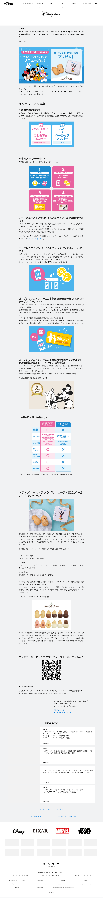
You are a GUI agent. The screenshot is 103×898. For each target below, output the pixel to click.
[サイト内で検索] (87, 3)
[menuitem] (28, 4)
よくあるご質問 (36, 828)
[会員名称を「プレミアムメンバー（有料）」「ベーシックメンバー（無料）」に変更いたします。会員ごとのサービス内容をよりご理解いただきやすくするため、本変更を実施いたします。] (51, 116)
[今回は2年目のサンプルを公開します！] (51, 378)
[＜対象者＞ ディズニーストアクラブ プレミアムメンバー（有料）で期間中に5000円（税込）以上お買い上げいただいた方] (51, 565)
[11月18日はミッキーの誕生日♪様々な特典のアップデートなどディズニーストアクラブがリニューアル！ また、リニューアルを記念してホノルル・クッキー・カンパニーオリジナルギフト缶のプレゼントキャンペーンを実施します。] (51, 90)
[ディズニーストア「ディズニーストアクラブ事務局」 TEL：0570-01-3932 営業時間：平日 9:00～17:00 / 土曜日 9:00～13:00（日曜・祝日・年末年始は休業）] (51, 692)
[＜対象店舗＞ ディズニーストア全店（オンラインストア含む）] (51, 573)
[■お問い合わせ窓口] (51, 686)
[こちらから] (78, 657)
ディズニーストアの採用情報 (67, 828)
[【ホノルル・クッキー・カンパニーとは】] (51, 596)
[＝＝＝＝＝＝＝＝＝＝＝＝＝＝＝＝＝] (51, 652)
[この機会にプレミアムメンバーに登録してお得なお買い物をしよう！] (51, 549)
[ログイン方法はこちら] (35, 239)
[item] (39, 4)
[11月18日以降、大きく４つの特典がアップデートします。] (51, 162)
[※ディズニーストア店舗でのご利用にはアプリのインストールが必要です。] (51, 474)
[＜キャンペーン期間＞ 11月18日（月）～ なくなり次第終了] (51, 556)
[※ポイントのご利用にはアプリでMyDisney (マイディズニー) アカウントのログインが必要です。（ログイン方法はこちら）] (51, 237)
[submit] (96, 3)
